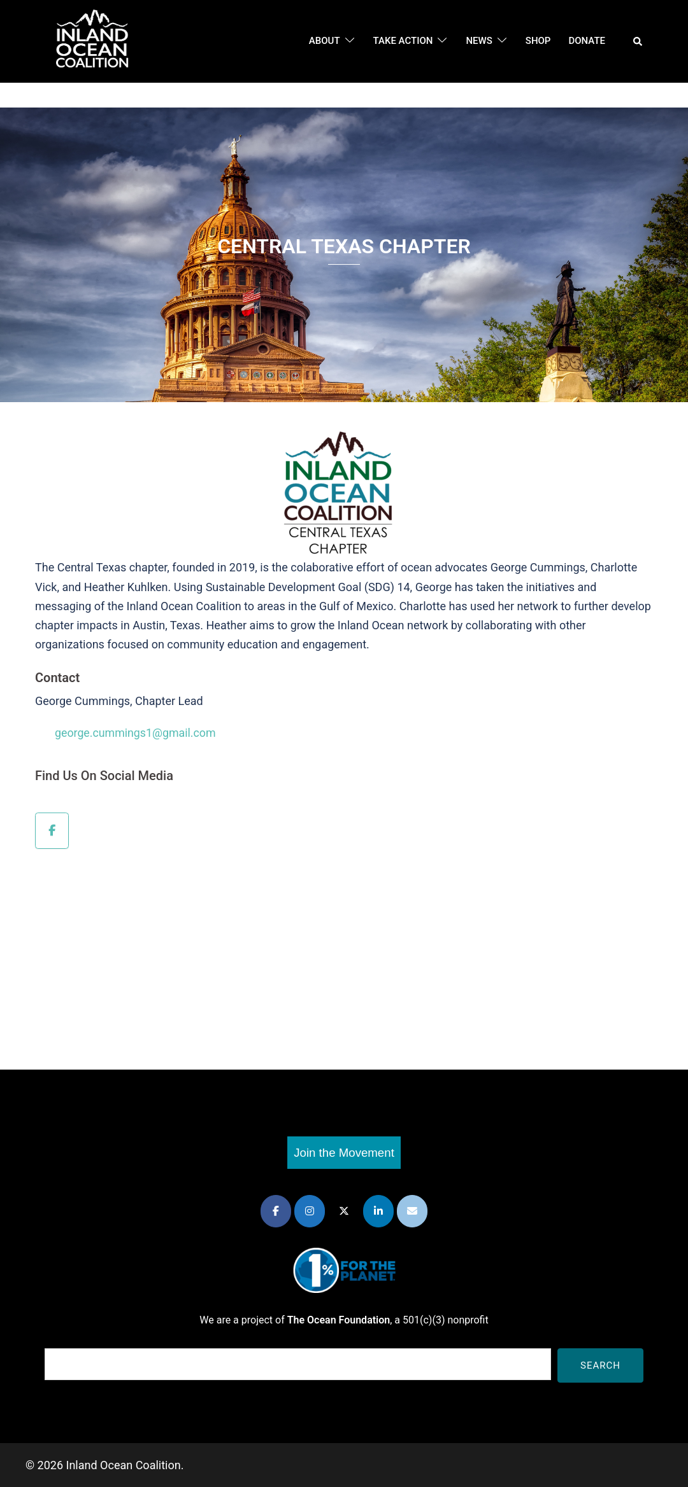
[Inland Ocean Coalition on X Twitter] (344, 1211)
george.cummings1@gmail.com (136, 732)
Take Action (403, 40)
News (479, 40)
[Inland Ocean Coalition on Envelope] (412, 1211)
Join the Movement (344, 1152)
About (324, 40)
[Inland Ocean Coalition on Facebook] (52, 830)
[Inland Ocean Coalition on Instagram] (309, 1211)
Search (600, 1365)
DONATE (586, 40)
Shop (538, 40)
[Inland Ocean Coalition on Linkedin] (378, 1211)
